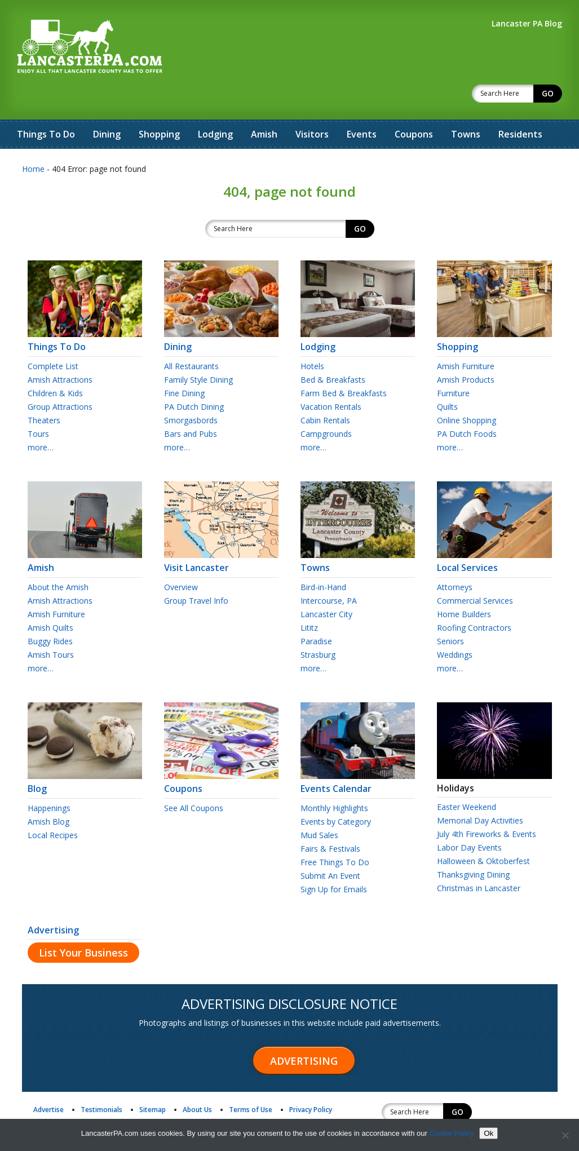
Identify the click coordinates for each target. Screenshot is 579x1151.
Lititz (309, 598)
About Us (197, 1080)
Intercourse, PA (328, 571)
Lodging (215, 105)
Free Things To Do (334, 832)
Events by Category (335, 792)
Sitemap (152, 1080)
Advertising (53, 901)
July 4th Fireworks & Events (486, 804)
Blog (85, 754)
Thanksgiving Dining (473, 845)
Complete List (53, 336)
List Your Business (83, 923)
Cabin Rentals (325, 391)
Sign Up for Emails (333, 860)
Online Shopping (466, 391)
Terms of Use (250, 1080)
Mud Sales (319, 805)
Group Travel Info (196, 571)
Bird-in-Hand (323, 557)
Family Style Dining (198, 350)
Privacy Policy (310, 1080)
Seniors (450, 612)
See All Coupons (193, 778)
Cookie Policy (451, 1133)
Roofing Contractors (474, 598)
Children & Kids (55, 363)
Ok (488, 1133)
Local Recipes (53, 805)
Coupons (414, 105)
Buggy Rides (50, 612)
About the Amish (58, 557)
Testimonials (101, 1080)
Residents (520, 105)
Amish (264, 105)
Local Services (494, 533)
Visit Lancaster (221, 533)
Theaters (44, 391)
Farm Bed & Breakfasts (343, 363)
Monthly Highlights (334, 778)
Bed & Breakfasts (332, 350)
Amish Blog (48, 792)
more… (41, 418)
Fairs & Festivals (330, 819)
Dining (107, 105)
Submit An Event (330, 846)
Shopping (159, 105)
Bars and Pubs (190, 404)
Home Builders (464, 584)
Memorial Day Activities (480, 791)
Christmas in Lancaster (478, 858)
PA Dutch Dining (194, 377)
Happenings (49, 778)
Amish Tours (51, 625)
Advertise (48, 1080)
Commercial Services (475, 571)
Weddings (454, 625)
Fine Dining (184, 363)
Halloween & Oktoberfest (483, 831)
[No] (565, 1135)
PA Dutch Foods (467, 404)
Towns (465, 105)
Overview (181, 557)
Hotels (312, 336)
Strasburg (317, 625)
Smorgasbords (191, 391)
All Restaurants (191, 336)
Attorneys (454, 557)
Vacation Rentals (330, 377)
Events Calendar (357, 754)
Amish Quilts (50, 598)
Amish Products (465, 350)
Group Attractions (60, 377)
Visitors (312, 105)
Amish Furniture (465, 336)
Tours (38, 404)
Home (33, 139)
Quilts (447, 377)
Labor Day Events (469, 818)
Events (362, 105)
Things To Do (46, 105)
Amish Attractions (60, 350)
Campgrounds (326, 404)
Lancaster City (326, 584)
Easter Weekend (466, 777)
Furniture (453, 363)
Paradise (316, 612)
